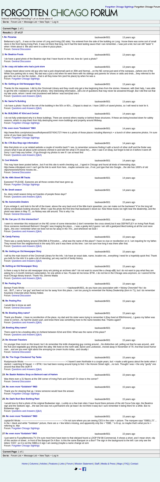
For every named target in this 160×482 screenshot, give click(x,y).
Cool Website (11, 160)
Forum (70, 463)
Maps (120, 463)
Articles (43, 463)
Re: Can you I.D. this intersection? (22, 219)
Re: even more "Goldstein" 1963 (20, 128)
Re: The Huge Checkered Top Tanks (23, 357)
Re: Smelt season (13, 190)
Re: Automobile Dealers (17, 202)
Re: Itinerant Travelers (16, 340)
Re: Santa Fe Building (15, 101)
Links (62, 463)
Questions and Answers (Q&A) (27, 96)
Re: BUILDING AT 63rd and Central (22, 113)
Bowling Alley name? (16, 328)
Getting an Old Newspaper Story (21, 266)
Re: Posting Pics (13, 283)
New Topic (44, 22)
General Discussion (21, 49)
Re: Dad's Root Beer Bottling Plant (22, 399)
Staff (97, 463)
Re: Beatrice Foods (14, 54)
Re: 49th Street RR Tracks (17, 178)
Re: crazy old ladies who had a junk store (25, 67)
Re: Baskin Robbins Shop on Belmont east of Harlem (32, 375)
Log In (55, 22)
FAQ (126, 463)
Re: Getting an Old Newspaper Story (23, 84)
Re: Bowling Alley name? (17, 313)
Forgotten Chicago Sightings (119, 7)
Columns (33, 463)
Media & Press (108, 463)
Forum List (16, 22)
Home (25, 463)
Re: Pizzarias (10, 37)
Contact (134, 463)
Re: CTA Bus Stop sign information (22, 143)
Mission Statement (84, 463)
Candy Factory (12, 237)
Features (53, 463)
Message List (30, 22)
